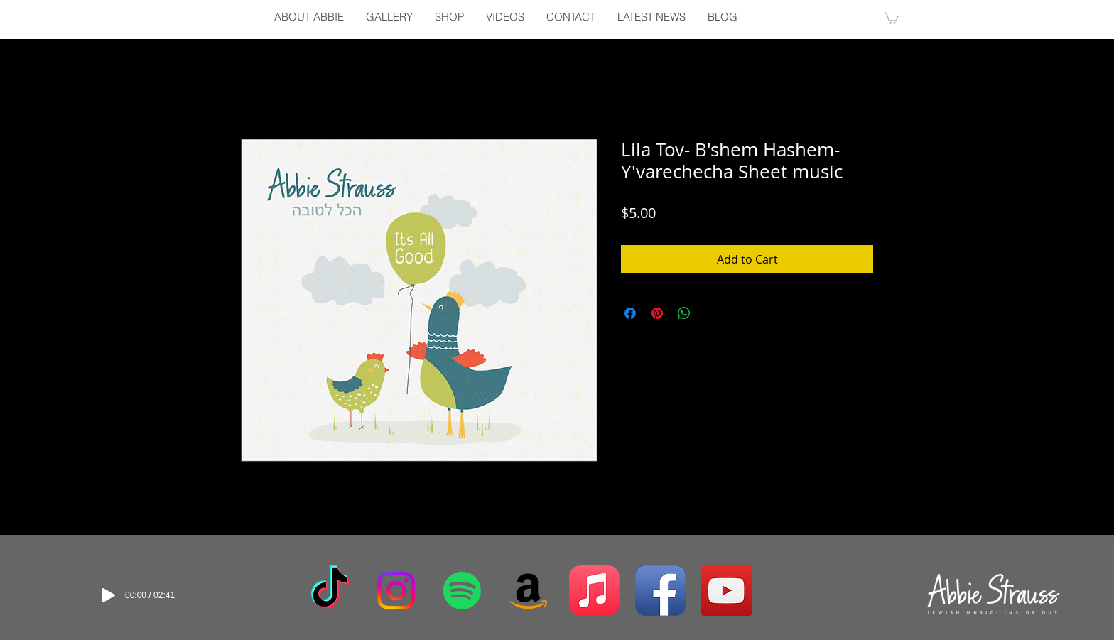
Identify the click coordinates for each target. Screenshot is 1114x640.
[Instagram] (396, 590)
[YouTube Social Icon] (726, 590)
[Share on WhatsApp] (684, 313)
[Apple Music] (594, 590)
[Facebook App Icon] (660, 590)
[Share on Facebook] (630, 313)
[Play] (108, 595)
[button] (891, 17)
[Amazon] (528, 590)
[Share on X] (711, 313)
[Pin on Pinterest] (657, 313)
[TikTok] (330, 590)
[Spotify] (462, 590)
